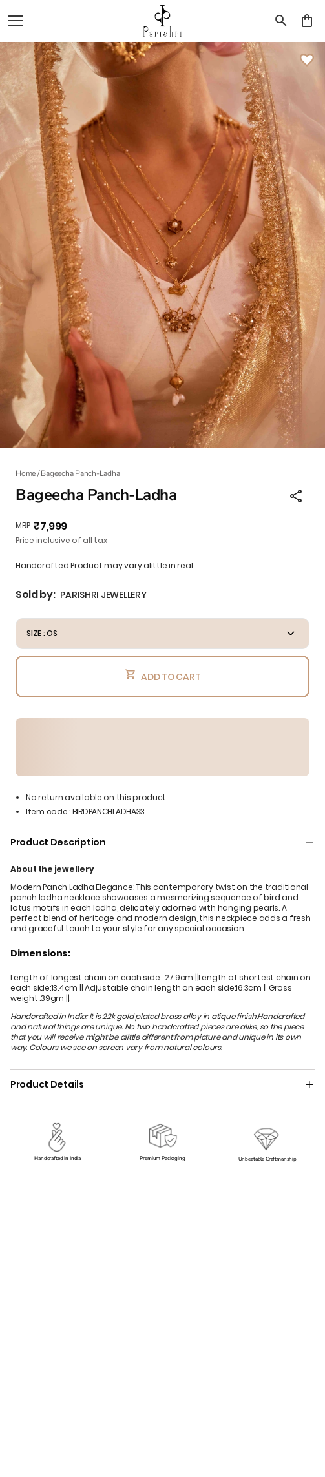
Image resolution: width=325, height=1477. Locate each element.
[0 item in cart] (307, 20)
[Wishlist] (307, 60)
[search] (281, 20)
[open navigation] (15, 20)
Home (26, 473)
